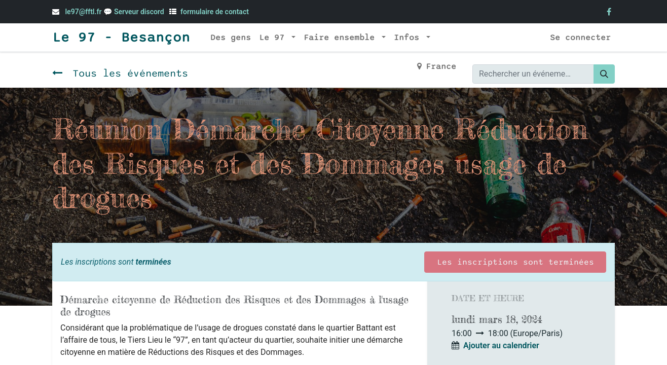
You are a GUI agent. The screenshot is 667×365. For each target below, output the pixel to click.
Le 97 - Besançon (121, 37)
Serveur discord (140, 12)
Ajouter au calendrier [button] (501, 345)
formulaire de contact (214, 12)
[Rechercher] (604, 74)
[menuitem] (230, 37)
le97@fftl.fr (83, 12)
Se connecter (580, 37)
